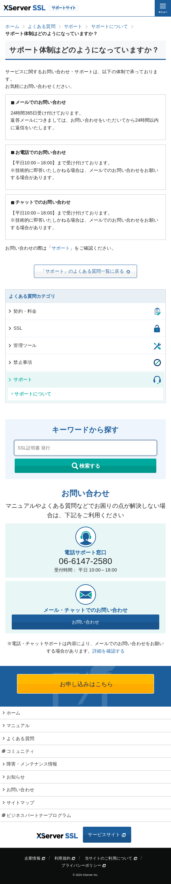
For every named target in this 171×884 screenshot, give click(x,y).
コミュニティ (20, 751)
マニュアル (18, 725)
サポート (61, 248)
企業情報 (34, 858)
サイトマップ (20, 802)
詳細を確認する (108, 651)
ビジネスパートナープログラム (39, 815)
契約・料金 (22, 311)
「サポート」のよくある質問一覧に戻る (85, 271)
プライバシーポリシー (83, 865)
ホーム (13, 712)
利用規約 (64, 858)
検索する (85, 466)
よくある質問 (20, 738)
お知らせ (16, 777)
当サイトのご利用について (111, 858)
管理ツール (22, 345)
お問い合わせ (86, 622)
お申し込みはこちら (85, 684)
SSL (15, 328)
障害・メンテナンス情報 (32, 764)
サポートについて (31, 393)
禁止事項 (20, 362)
